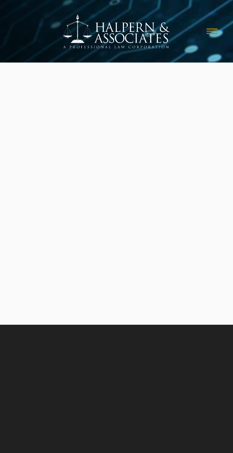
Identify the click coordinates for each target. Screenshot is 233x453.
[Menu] (212, 31)
